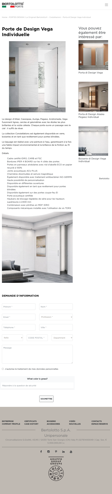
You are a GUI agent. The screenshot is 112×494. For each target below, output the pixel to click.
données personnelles (47, 369)
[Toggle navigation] (106, 4)
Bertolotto (104, 178)
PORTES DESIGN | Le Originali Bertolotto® (28, 17)
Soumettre (46, 399)
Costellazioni (55, 17)
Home (4, 17)
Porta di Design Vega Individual (77, 17)
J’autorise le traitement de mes (30, 369)
